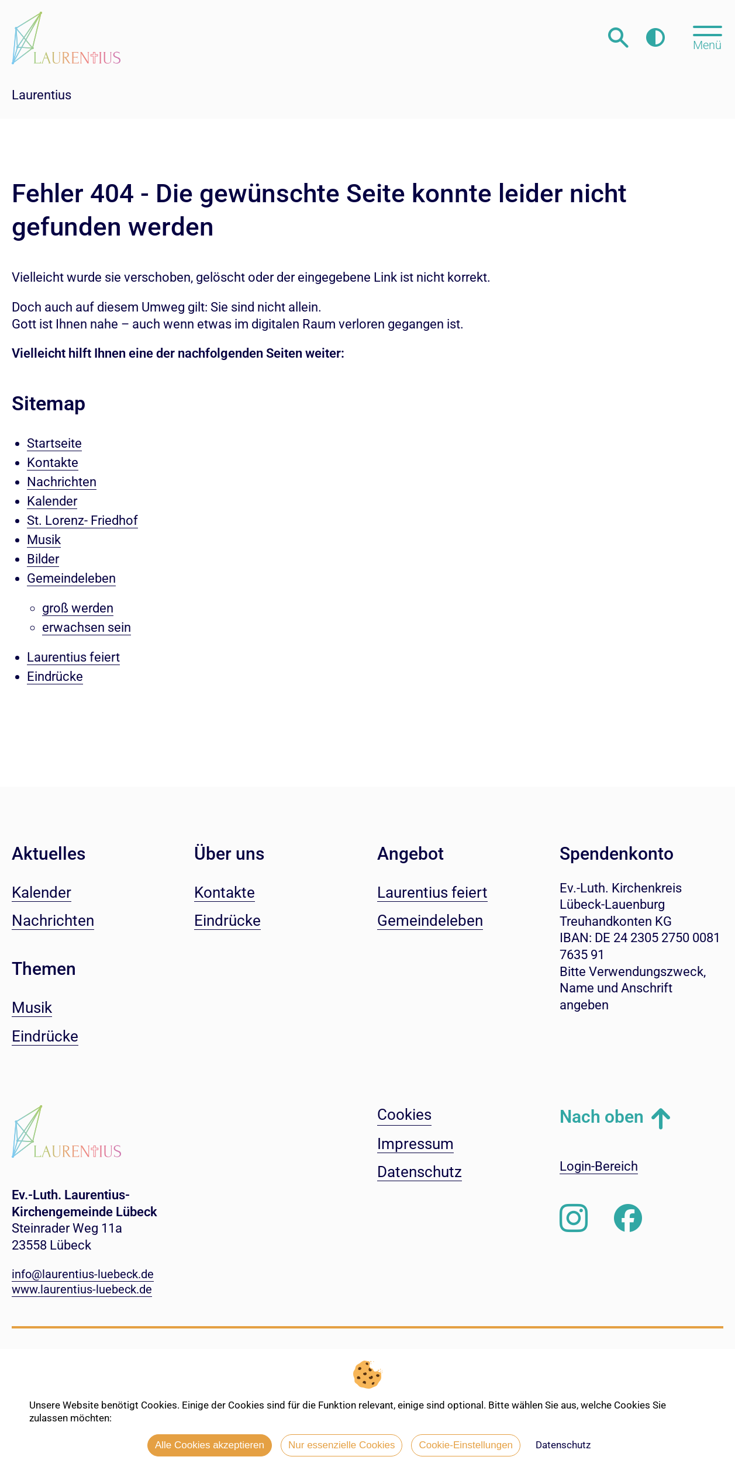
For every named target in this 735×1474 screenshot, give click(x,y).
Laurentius (41, 95)
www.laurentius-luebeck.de (82, 1289)
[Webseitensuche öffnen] (618, 37)
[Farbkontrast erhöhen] (655, 37)
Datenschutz (563, 1445)
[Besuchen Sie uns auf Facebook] (628, 1218)
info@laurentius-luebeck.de (83, 1274)
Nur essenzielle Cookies (341, 1445)
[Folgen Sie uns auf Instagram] (574, 1218)
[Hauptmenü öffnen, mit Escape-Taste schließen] (707, 36)
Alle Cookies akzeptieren (209, 1445)
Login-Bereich (599, 1166)
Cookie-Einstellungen (466, 1445)
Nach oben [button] (602, 1116)
